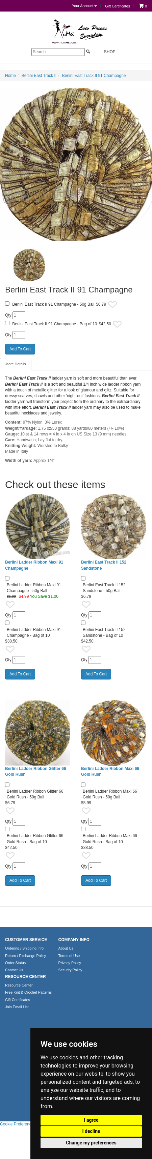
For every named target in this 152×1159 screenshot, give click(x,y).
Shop (106, 51)
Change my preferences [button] (91, 1142)
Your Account (84, 6)
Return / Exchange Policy (25, 956)
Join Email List (17, 1007)
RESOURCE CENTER (25, 976)
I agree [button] (91, 1120)
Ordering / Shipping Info (24, 948)
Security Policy (70, 970)
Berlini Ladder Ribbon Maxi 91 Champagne (34, 565)
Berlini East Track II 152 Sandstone (103, 565)
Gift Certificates (117, 6)
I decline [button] (91, 1131)
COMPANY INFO (74, 939)
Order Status (15, 963)
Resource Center (19, 985)
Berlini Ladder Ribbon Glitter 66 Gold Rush (35, 771)
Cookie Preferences (17, 1124)
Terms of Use (69, 956)
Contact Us (14, 970)
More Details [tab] (15, 364)
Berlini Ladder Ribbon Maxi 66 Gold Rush (110, 771)
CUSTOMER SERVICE (26, 939)
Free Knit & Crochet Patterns (28, 992)
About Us (65, 948)
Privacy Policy (69, 963)
